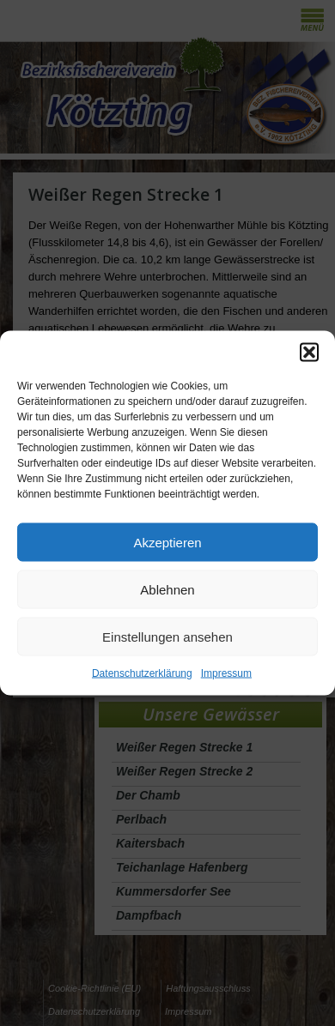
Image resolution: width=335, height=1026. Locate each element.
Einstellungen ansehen (167, 636)
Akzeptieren (167, 541)
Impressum (226, 673)
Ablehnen (167, 589)
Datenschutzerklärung (142, 673)
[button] (309, 352)
